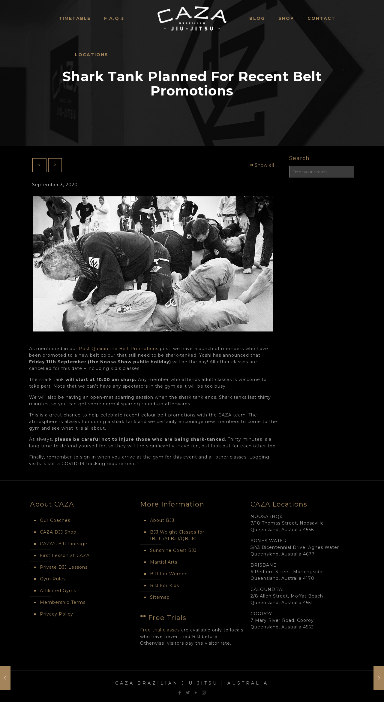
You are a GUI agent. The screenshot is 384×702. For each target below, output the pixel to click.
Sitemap (160, 597)
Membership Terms (63, 602)
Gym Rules (53, 579)
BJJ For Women (169, 573)
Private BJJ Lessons (64, 567)
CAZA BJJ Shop (58, 532)
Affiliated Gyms (58, 590)
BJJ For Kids (164, 585)
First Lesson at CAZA (65, 555)
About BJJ (162, 520)
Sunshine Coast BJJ (173, 550)
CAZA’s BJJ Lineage (63, 543)
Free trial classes (160, 630)
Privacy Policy (56, 614)
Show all (261, 165)
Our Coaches (55, 520)
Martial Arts (163, 562)
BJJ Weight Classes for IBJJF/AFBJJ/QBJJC (177, 535)
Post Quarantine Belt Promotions (118, 348)
